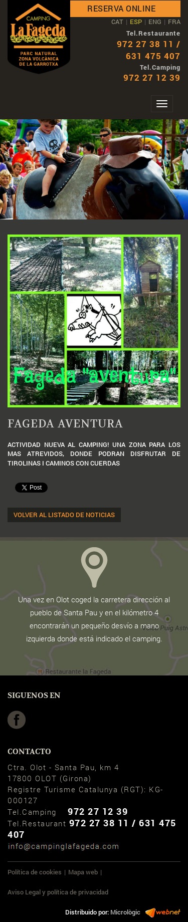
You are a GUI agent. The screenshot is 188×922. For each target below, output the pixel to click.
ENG (154, 21)
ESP (136, 21)
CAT (117, 21)
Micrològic (125, 911)
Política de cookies (35, 871)
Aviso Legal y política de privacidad (58, 891)
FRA (174, 21)
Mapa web (83, 871)
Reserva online (121, 8)
